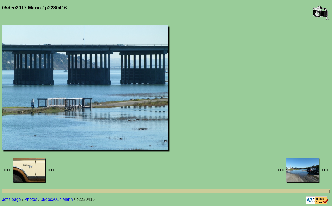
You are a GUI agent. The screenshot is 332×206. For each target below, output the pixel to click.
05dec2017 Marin (57, 199)
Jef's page (11, 199)
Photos (30, 199)
